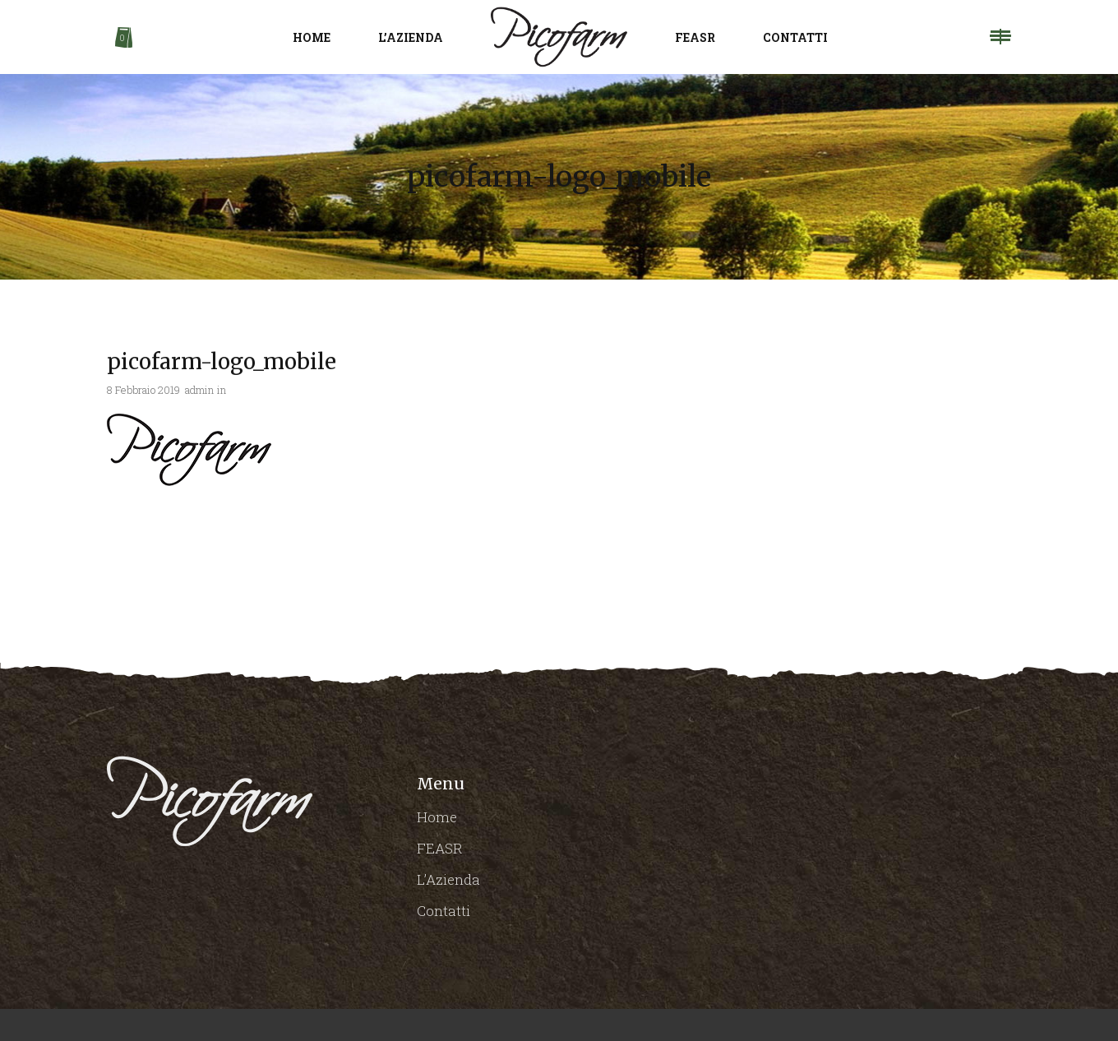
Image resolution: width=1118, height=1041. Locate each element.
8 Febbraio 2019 (143, 389)
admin (199, 389)
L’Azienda (448, 879)
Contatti (443, 910)
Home (437, 816)
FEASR (440, 848)
